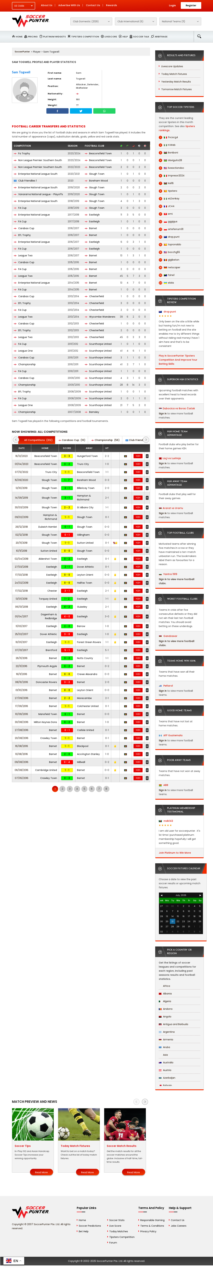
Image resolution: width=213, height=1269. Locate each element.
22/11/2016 (21, 666)
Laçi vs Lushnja (172, 458)
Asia (163, 1055)
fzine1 (166, 275)
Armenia (166, 1039)
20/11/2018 (21, 543)
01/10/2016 (21, 690)
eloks (166, 283)
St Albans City (85, 507)
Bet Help (84, 1231)
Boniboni (168, 152)
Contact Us (93, 5)
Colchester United (88, 706)
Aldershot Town (48, 559)
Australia (166, 1062)
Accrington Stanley (88, 754)
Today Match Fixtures (174, 74)
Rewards (111, 5)
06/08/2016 (21, 770)
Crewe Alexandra (87, 674)
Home (19, 36)
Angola (165, 1016)
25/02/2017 (21, 634)
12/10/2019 (21, 488)
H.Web (167, 145)
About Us (46, 5)
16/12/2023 (21, 456)
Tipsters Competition (85, 36)
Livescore (111, 36)
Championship (25, 364)
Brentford (51, 650)
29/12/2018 (21, 527)
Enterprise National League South (35, 174)
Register (191, 5)
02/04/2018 (21, 559)
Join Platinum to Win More (175, 852)
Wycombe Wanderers (100, 316)
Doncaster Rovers (46, 682)
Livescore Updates (172, 66)
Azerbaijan (167, 1078)
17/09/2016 (21, 706)
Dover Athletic (85, 566)
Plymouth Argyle (47, 666)
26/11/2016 (21, 658)
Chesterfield (94, 296)
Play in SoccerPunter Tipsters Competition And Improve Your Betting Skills (178, 360)
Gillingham (83, 535)
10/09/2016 (21, 714)
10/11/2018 (21, 551)
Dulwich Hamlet (47, 527)
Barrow (81, 626)
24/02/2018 (21, 582)
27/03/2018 (21, 566)
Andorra (165, 1009)
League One (23, 350)
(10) (71, 440)
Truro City (83, 464)
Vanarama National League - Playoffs (38, 194)
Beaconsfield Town (98, 153)
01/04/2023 (21, 464)
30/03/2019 (21, 507)
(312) (37, 440)
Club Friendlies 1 (25, 180)
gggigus (168, 221)
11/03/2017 (21, 626)
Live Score (115, 1225)
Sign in (163, 413)
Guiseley (82, 606)
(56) (105, 440)
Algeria (165, 1001)
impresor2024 (172, 175)
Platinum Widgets (54, 36)
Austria (165, 1070)
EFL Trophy (22, 235)
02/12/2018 (21, 535)
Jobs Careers (178, 1225)
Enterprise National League (32, 214)
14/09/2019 (21, 497)
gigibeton (169, 260)
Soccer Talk (141, 36)
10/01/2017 (21, 642)
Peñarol (166, 685)
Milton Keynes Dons (45, 722)
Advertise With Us (69, 5)
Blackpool (82, 746)
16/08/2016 (21, 746)
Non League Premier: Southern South (38, 160)
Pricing (33, 36)
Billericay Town (85, 488)
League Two (23, 255)
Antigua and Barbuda (173, 1024)
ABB (163, 785)
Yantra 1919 (168, 574)
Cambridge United (46, 770)
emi (166, 214)
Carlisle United (85, 730)
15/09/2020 (21, 480)
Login (172, 5)
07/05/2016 (21, 778)
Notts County (85, 658)
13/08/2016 (21, 754)
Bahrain (165, 1085)
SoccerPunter (22, 51)
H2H (138, 456)
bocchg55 (169, 252)
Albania (165, 993)
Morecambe (84, 698)
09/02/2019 (21, 517)
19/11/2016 (21, 674)
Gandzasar (168, 636)
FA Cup (20, 208)
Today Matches (118, 1231)
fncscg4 (168, 137)
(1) (139, 440)
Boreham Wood (96, 180)
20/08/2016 (21, 738)
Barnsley (92, 412)
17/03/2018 (21, 574)
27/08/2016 (21, 730)
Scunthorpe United (98, 344)
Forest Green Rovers (89, 642)
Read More (41, 1172)
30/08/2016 (21, 722)
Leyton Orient (85, 574)
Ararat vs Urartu (173, 508)
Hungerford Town (87, 456)
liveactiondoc (171, 168)
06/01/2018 (21, 606)
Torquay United (48, 598)
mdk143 (166, 821)
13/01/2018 (21, 598)
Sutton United (85, 543)
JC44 (166, 206)
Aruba (164, 1047)
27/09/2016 (21, 698)
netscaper (169, 267)
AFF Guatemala (170, 735)
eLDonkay (169, 198)
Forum (113, 1242)
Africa (164, 986)
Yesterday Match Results (176, 81)
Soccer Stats (116, 1220)
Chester (52, 590)
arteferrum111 (171, 229)
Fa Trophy (22, 153)
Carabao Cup (24, 228)
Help (125, 36)
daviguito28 (170, 160)
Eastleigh (92, 214)
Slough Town (94, 174)
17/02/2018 (21, 590)
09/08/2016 (21, 762)
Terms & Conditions (152, 1225)
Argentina (167, 1032)
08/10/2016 (21, 682)
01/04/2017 (21, 616)
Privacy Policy (148, 1231)
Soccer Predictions (90, 1225)
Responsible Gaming (152, 1220)
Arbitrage (161, 36)
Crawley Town (48, 738)
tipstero (168, 191)
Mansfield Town (47, 714)
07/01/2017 (21, 650)
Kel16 (166, 183)
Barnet (91, 228)
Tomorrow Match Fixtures (176, 89)
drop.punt (169, 237)
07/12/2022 (21, 472)
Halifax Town (84, 582)
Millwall (81, 762)
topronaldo (170, 244)
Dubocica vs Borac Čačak (179, 408)
